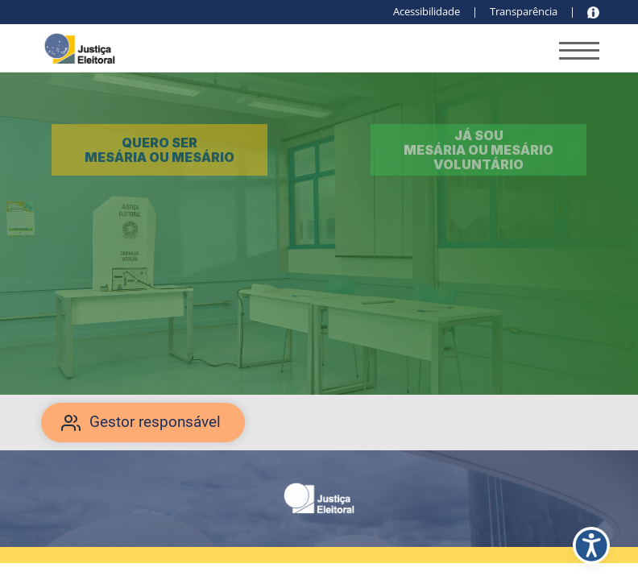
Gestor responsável (155, 421)
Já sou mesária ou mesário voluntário (478, 150)
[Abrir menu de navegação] (579, 53)
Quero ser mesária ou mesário (159, 150)
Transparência (523, 11)
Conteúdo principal (75, 11)
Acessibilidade (426, 11)
